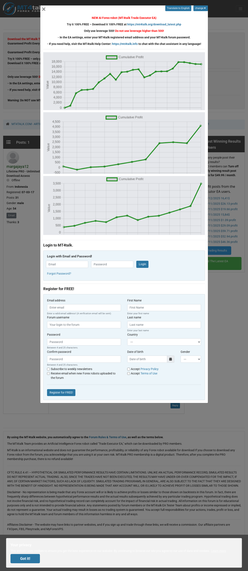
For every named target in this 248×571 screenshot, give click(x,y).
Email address (56, 300)
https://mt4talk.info (125, 44)
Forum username (58, 317)
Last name (134, 317)
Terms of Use (148, 373)
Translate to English (178, 8)
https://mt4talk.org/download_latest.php (154, 24)
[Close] (44, 9)
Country (132, 334)
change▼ (199, 9)
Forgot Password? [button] (59, 273)
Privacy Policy (149, 369)
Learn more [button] (218, 551)
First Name (134, 300)
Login (142, 264)
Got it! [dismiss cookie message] (25, 559)
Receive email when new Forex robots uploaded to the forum (83, 375)
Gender (185, 351)
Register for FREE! (61, 392)
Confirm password (59, 351)
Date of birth (135, 351)
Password (53, 334)
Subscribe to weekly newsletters (71, 369)
